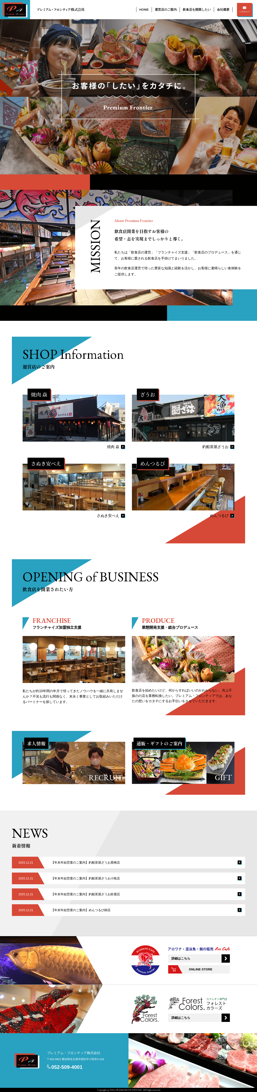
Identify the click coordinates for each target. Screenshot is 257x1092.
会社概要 (223, 9)
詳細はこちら (180, 958)
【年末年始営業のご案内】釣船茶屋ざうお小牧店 (85, 878)
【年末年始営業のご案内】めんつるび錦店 (81, 910)
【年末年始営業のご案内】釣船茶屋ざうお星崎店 (85, 862)
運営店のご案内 (166, 9)
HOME (144, 9)
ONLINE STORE (200, 969)
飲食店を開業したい (197, 9)
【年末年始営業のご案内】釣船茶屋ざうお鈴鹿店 (85, 894)
